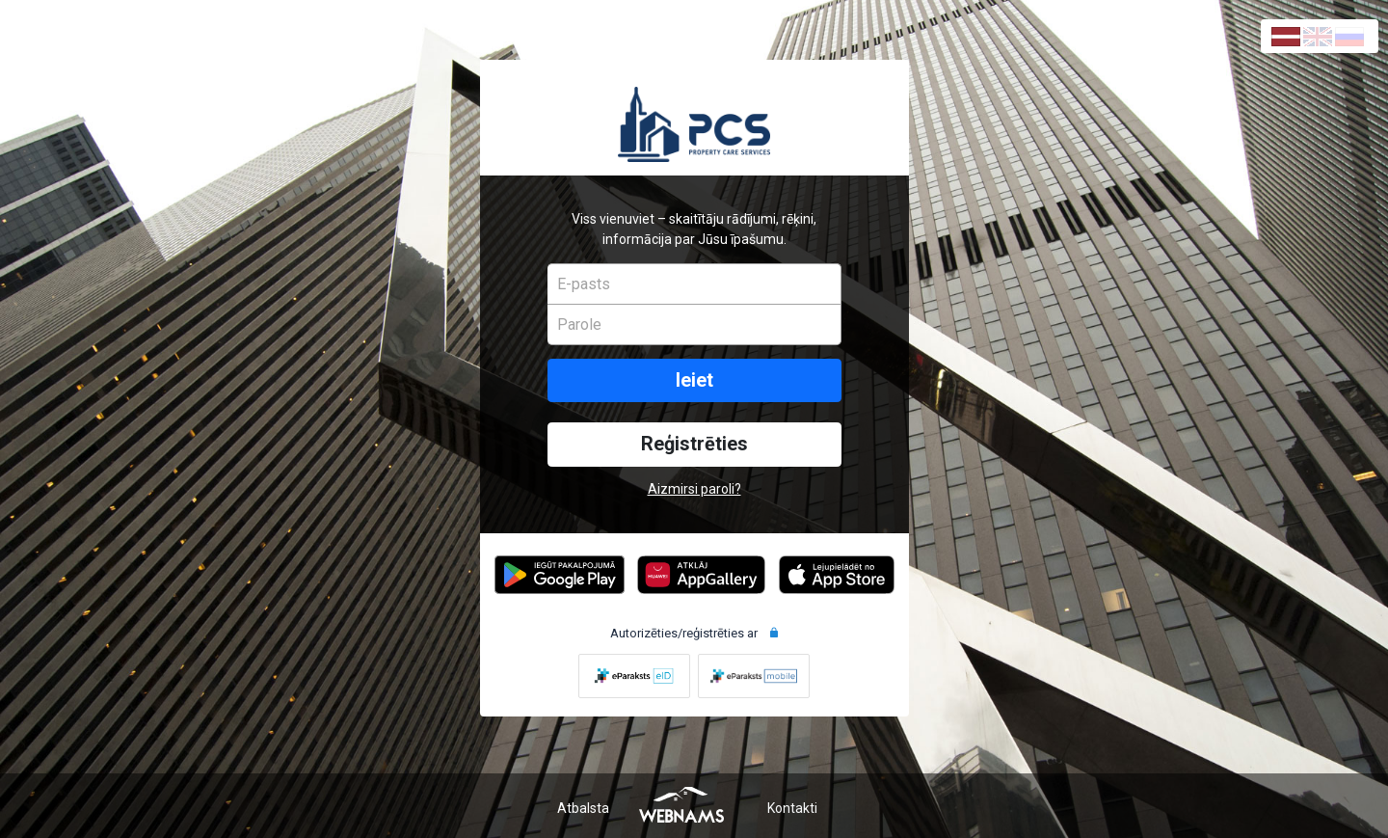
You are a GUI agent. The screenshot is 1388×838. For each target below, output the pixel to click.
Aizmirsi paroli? (694, 489)
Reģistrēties (694, 444)
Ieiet (694, 380)
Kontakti (792, 808)
